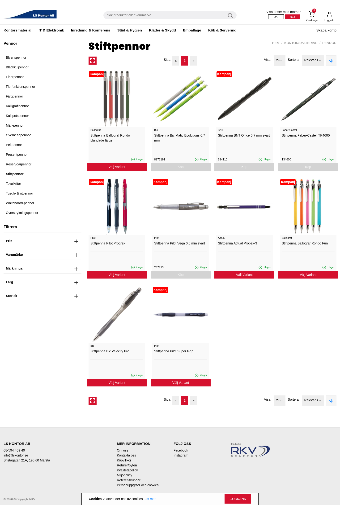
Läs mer (150, 499)
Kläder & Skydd (162, 30)
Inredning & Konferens (90, 30)
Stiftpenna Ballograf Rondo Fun (305, 243)
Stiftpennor (15, 174)
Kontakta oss (126, 455)
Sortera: (294, 60)
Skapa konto (326, 30)
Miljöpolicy (124, 475)
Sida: (167, 60)
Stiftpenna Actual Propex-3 (237, 243)
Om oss (122, 450)
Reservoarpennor (18, 164)
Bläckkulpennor (17, 67)
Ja (275, 16)
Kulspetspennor (17, 116)
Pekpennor (14, 145)
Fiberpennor (15, 77)
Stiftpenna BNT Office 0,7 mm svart (244, 135)
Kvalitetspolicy (127, 470)
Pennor (329, 43)
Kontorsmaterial (17, 30)
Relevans (312, 60)
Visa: (267, 60)
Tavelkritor (13, 184)
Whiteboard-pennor (20, 203)
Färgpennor (14, 96)
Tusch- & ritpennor (19, 193)
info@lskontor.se (16, 455)
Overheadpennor (18, 135)
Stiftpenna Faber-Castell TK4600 (306, 135)
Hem (276, 43)
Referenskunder (128, 480)
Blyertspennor (16, 57)
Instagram (181, 455)
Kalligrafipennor (17, 106)
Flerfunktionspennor (20, 87)
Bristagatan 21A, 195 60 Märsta (27, 460)
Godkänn (238, 499)
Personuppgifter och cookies (138, 485)
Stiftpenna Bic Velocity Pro (109, 351)
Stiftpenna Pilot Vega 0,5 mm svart (179, 243)
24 (279, 60)
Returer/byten (127, 465)
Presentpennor (17, 154)
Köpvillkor (124, 460)
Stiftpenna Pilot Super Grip (173, 351)
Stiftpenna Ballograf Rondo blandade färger (110, 137)
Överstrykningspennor (22, 213)
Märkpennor (15, 125)
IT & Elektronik (51, 30)
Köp (181, 167)
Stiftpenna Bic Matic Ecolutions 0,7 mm (179, 137)
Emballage (192, 30)
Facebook (181, 450)
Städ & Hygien (129, 30)
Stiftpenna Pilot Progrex (107, 243)
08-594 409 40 (14, 450)
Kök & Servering (222, 30)
